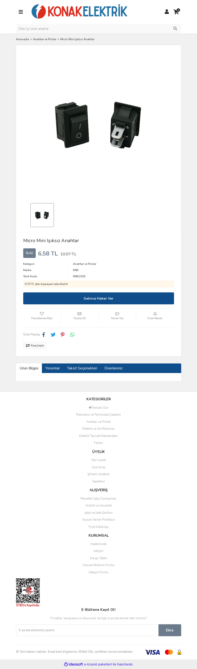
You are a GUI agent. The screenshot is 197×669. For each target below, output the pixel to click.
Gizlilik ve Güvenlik (98, 505)
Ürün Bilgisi (29, 368)
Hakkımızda (98, 544)
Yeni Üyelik (98, 460)
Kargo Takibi (98, 558)
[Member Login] (167, 12)
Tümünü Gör (98, 408)
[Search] (98, 28)
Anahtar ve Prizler (84, 264)
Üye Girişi (98, 467)
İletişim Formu (98, 572)
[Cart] (176, 12)
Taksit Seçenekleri (82, 368)
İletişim (98, 551)
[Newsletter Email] (87, 630)
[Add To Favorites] (42, 318)
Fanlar (98, 443)
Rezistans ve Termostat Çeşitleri (98, 415)
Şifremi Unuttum (98, 474)
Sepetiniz (98, 481)
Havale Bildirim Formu (98, 565)
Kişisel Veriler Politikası (98, 520)
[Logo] (79, 12)
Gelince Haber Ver (98, 298)
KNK (76, 270)
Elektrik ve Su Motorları (98, 429)
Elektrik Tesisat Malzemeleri (98, 436)
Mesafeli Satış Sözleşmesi (98, 498)
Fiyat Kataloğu (99, 527)
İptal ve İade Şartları (98, 513)
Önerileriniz (113, 368)
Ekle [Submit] (170, 630)
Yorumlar (52, 368)
